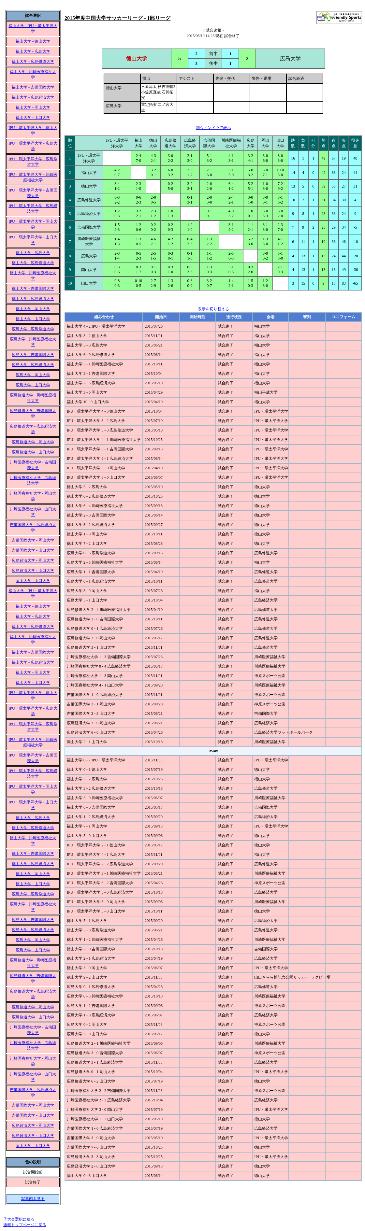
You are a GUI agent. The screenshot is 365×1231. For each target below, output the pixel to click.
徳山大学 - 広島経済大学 (33, 298)
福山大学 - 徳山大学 (33, 41)
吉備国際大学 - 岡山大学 (33, 540)
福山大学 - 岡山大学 (33, 107)
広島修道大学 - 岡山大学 (33, 442)
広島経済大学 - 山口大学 (33, 570)
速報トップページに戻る (24, 1225)
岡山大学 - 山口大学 (33, 580)
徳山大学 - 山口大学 (33, 319)
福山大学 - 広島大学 (33, 51)
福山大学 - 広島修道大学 (33, 61)
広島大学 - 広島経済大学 (33, 364)
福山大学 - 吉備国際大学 (33, 87)
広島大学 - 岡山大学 (33, 375)
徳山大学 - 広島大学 (33, 252)
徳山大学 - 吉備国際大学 (33, 288)
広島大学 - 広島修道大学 (33, 329)
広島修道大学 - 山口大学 (33, 452)
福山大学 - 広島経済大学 (33, 97)
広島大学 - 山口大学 (33, 385)
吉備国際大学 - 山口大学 (33, 550)
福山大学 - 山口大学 (33, 117)
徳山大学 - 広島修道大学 (33, 263)
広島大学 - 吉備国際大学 (33, 354)
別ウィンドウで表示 (213, 127)
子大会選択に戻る (19, 1219)
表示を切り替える (213, 309)
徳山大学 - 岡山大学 (33, 308)
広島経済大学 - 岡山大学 (33, 560)
